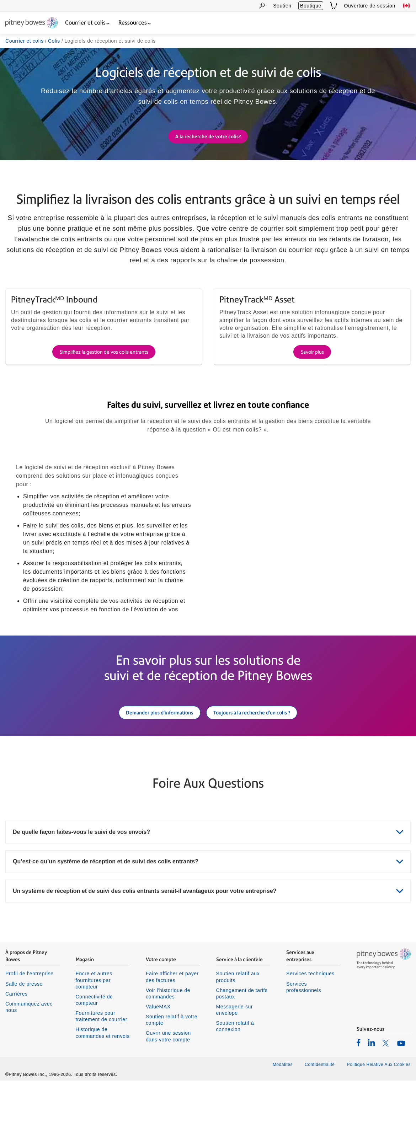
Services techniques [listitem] (310, 1040)
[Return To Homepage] (31, 23)
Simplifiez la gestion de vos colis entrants (104, 417)
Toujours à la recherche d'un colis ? (251, 778)
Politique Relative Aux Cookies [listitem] (379, 1131)
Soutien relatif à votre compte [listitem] (171, 1086)
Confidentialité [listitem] (320, 1131)
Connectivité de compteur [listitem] (94, 1066)
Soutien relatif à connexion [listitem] (235, 1093)
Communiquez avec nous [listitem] (29, 1073)
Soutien (282, 6)
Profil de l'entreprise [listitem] (29, 1040)
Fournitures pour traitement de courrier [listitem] (101, 1083)
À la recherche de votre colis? (208, 137)
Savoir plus (312, 417)
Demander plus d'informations (159, 778)
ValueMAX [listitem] (158, 1073)
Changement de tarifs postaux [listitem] (242, 1060)
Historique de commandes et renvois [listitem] (103, 1099)
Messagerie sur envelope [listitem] (234, 1076)
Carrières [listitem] (16, 1060)
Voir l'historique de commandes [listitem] (168, 1060)
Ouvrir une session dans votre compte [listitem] (168, 1103)
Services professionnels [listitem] (303, 1053)
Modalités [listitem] (283, 1131)
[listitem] (359, 1109)
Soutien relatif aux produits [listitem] (238, 1043)
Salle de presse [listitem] (24, 1050)
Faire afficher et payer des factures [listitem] (172, 1043)
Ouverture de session (369, 6)
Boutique (310, 6)
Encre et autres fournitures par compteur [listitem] (94, 1046)
